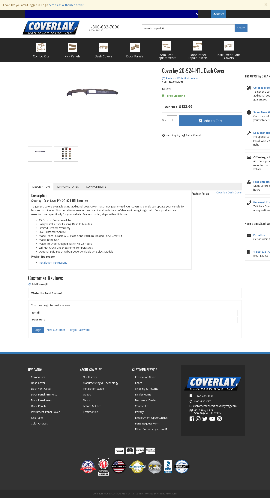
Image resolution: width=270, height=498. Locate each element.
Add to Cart (213, 120)
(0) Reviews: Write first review (180, 78)
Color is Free (261, 87)
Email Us (259, 235)
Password (38, 319)
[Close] (266, 5)
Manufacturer (68, 186)
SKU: (165, 82)
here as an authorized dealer (66, 5)
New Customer (56, 330)
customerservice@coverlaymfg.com (215, 406)
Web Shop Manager (167, 493)
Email (36, 312)
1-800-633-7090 (204, 396)
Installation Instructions (53, 262)
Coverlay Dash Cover (229, 192)
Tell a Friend (193, 135)
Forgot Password (79, 330)
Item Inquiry (173, 135)
